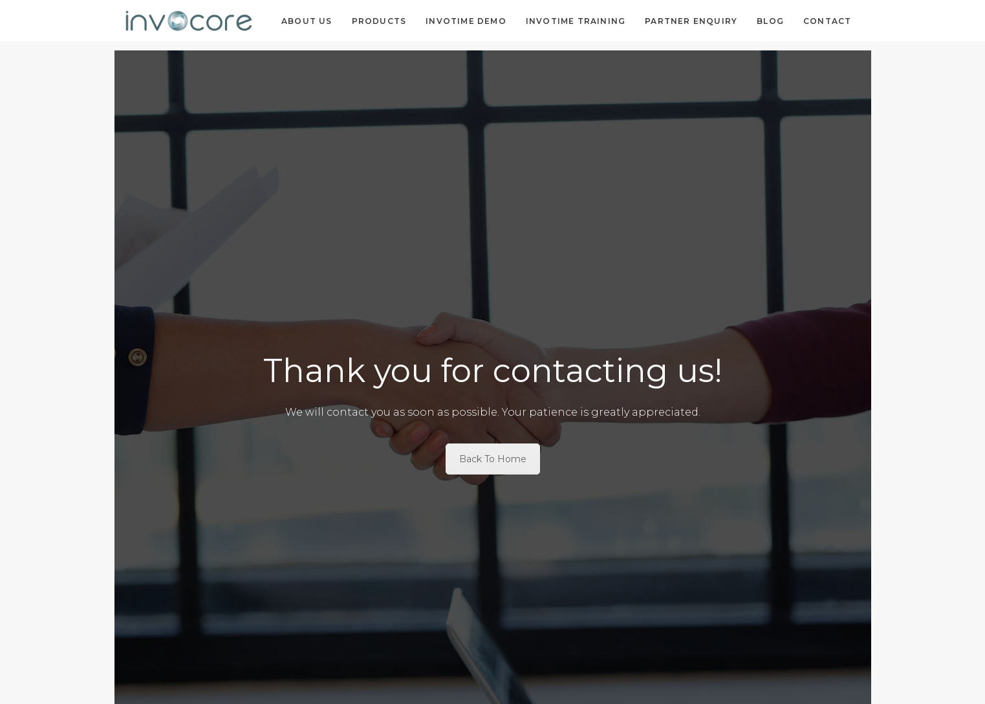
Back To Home (492, 459)
